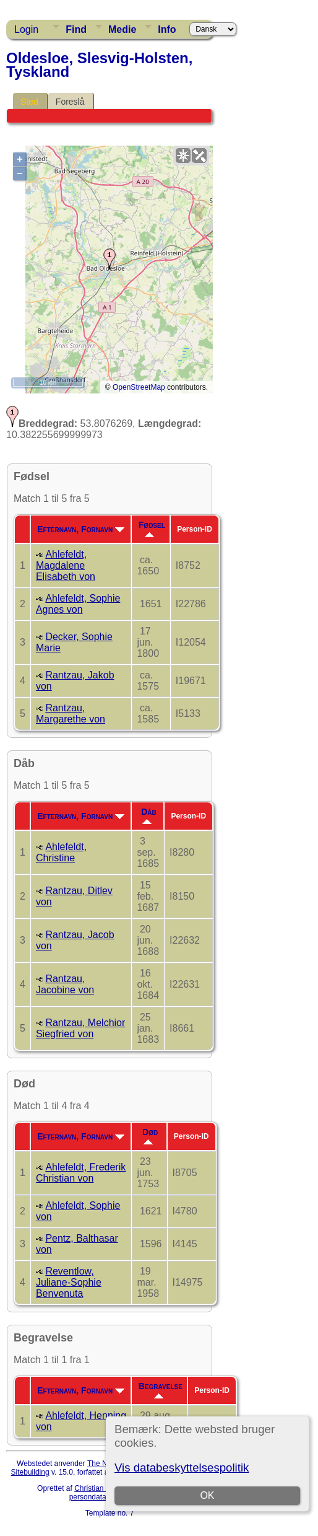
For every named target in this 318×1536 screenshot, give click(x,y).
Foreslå (70, 102)
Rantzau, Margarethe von (70, 713)
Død (150, 1135)
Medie (122, 29)
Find (76, 29)
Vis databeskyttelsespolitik (181, 1467)
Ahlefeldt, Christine (61, 852)
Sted (29, 102)
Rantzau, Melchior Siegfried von (80, 1028)
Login (26, 29)
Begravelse (161, 1389)
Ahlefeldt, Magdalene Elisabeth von (65, 565)
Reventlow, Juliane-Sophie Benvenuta (68, 1282)
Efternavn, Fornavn (80, 529)
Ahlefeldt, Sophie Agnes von (78, 604)
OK (207, 1495)
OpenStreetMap (139, 387)
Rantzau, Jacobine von (65, 984)
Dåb (149, 815)
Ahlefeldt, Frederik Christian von (81, 1172)
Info (167, 29)
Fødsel (152, 528)
